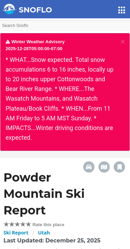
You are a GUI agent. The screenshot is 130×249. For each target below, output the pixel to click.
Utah (44, 232)
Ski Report (15, 232)
